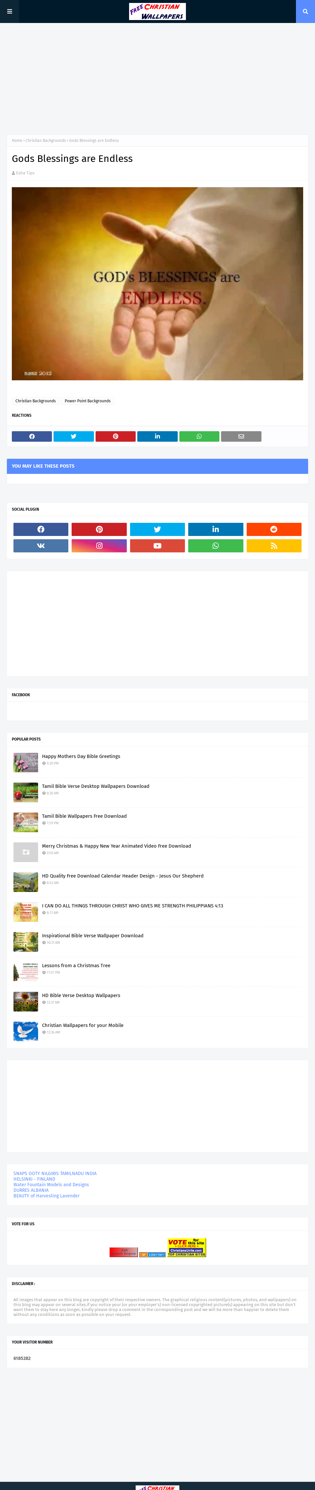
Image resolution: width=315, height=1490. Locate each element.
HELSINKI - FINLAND (34, 1179)
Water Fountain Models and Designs (51, 1185)
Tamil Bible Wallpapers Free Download (84, 816)
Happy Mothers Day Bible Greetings (81, 756)
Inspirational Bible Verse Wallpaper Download (93, 936)
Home (17, 140)
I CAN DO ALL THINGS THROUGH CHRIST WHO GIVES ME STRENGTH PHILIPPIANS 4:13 (132, 906)
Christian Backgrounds (46, 140)
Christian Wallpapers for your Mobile (83, 1025)
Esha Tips (25, 172)
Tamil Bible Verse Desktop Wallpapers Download (95, 786)
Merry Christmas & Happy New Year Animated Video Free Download (116, 846)
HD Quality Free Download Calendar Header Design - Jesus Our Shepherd (123, 876)
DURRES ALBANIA (31, 1190)
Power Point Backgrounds (88, 401)
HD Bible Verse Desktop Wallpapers (81, 995)
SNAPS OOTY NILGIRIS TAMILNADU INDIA (55, 1173)
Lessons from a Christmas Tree (76, 965)
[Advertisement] (157, 79)
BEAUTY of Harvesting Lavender (46, 1196)
